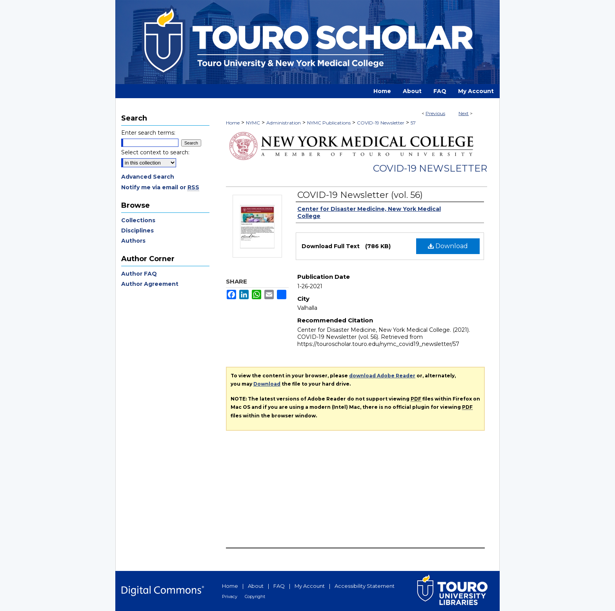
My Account (310, 586)
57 (413, 123)
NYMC (253, 123)
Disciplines (137, 230)
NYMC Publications (329, 123)
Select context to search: (155, 152)
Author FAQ (139, 273)
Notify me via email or (160, 187)
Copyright (255, 596)
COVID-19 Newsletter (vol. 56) (360, 195)
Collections (138, 220)
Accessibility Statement (365, 586)
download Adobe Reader (382, 376)
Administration (283, 123)
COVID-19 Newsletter (380, 123)
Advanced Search (147, 176)
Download (448, 246)
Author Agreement (149, 283)
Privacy (229, 596)
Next (464, 113)
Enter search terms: (148, 132)
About (256, 586)
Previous (435, 113)
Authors (133, 240)
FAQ (279, 586)
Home (233, 123)
